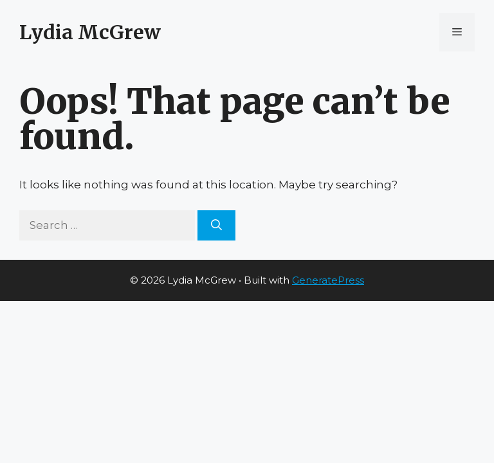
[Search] (216, 225)
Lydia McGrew (90, 32)
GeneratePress (328, 280)
